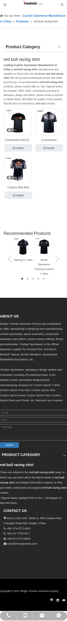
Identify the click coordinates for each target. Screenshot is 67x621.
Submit (9, 445)
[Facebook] (51, 600)
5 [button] (44, 279)
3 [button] (33, 279)
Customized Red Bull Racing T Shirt (18, 140)
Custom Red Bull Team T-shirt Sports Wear (18, 188)
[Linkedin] (58, 600)
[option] (23, 249)
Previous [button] (10, 259)
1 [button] (23, 279)
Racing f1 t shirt (23, 259)
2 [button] (28, 279)
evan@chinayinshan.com (22, 543)
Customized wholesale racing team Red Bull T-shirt (49, 140)
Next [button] (57, 259)
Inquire (18, 148)
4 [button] (39, 279)
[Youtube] (64, 600)
